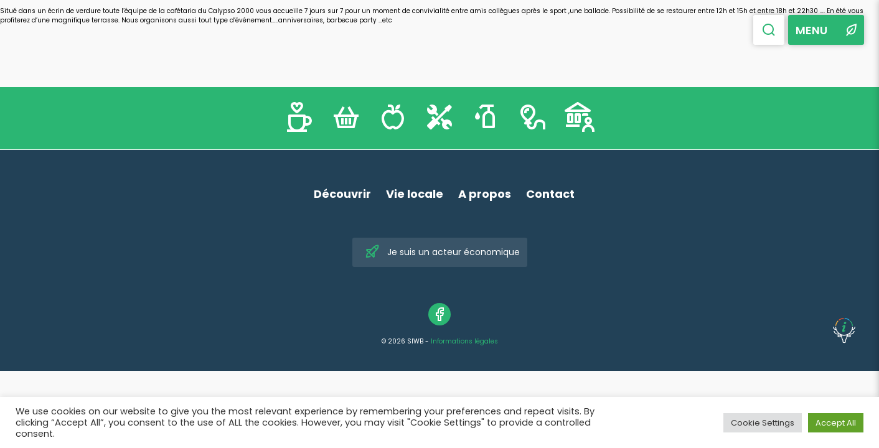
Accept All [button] (836, 423)
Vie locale (414, 194)
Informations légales (464, 341)
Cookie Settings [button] (762, 423)
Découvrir (342, 194)
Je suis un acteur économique (442, 252)
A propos (484, 194)
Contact (550, 194)
